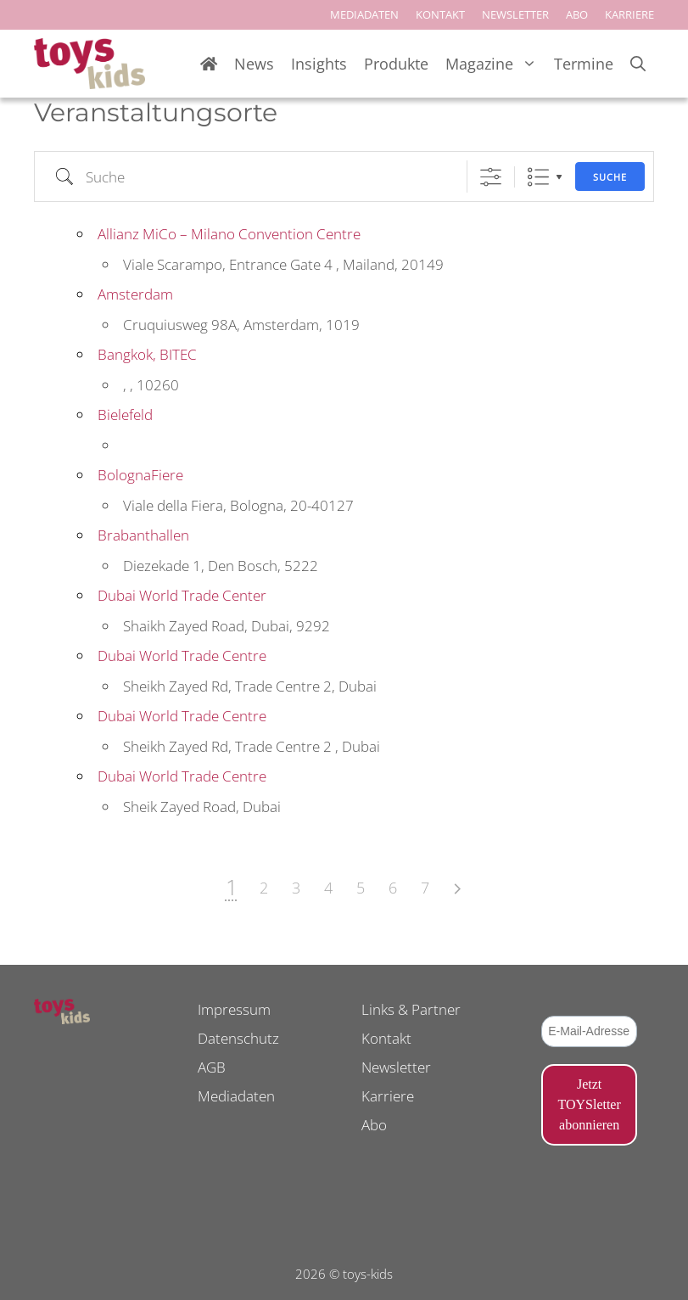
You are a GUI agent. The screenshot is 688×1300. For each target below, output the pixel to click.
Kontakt (386, 1038)
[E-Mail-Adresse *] (589, 1031)
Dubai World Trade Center (182, 595)
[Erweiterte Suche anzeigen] (490, 177)
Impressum (234, 1009)
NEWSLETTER (515, 14)
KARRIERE (629, 14)
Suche (610, 177)
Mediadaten (236, 1096)
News (254, 63)
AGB (212, 1067)
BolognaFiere (140, 475)
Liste (538, 177)
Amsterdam (135, 294)
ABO (577, 14)
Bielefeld (125, 414)
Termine (583, 63)
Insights (319, 63)
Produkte (396, 63)
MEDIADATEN (364, 14)
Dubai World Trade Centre (182, 655)
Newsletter (396, 1067)
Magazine (495, 64)
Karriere (387, 1096)
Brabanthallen (143, 535)
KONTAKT (440, 14)
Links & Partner (411, 1009)
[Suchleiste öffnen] (638, 64)
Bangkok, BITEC (147, 354)
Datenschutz (238, 1038)
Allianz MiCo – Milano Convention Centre (229, 234)
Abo (374, 1125)
